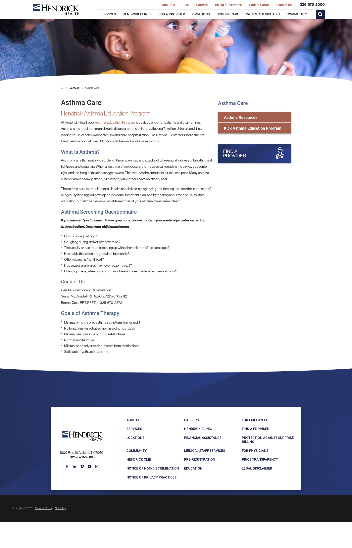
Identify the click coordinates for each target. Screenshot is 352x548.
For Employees (255, 420)
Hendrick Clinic (198, 429)
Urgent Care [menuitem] (228, 14)
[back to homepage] (62, 88)
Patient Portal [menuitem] (259, 5)
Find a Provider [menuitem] (171, 14)
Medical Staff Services (204, 450)
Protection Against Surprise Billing (268, 439)
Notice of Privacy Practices (151, 477)
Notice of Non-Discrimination (152, 468)
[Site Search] (320, 14)
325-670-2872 (111, 302)
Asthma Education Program (115, 122)
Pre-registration (199, 459)
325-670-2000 (312, 4)
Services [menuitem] (108, 14)
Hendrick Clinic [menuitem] (137, 14)
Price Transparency (260, 459)
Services (74, 87)
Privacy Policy (43, 508)
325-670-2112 (116, 296)
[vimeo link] (82, 467)
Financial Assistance (203, 437)
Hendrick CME (138, 459)
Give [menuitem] (185, 5)
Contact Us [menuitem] (284, 5)
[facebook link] (67, 467)
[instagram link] (97, 467)
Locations (135, 437)
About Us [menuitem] (168, 5)
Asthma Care (233, 103)
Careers (191, 420)
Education (193, 468)
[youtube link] (90, 467)
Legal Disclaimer (257, 468)
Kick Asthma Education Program (252, 128)
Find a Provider (255, 429)
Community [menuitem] (297, 14)
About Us (134, 420)
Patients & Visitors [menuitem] (263, 14)
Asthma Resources (240, 117)
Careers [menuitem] (202, 5)
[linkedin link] (74, 467)
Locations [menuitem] (201, 14)
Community (136, 450)
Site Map (60, 508)
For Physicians (255, 450)
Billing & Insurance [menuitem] (228, 5)
